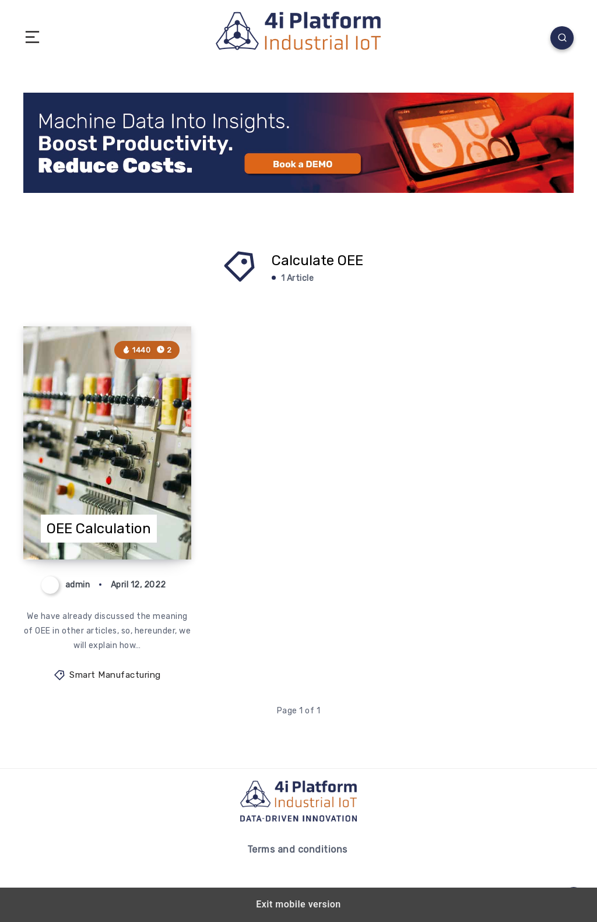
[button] (32, 38)
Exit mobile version (298, 904)
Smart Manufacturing (115, 675)
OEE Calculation (99, 528)
